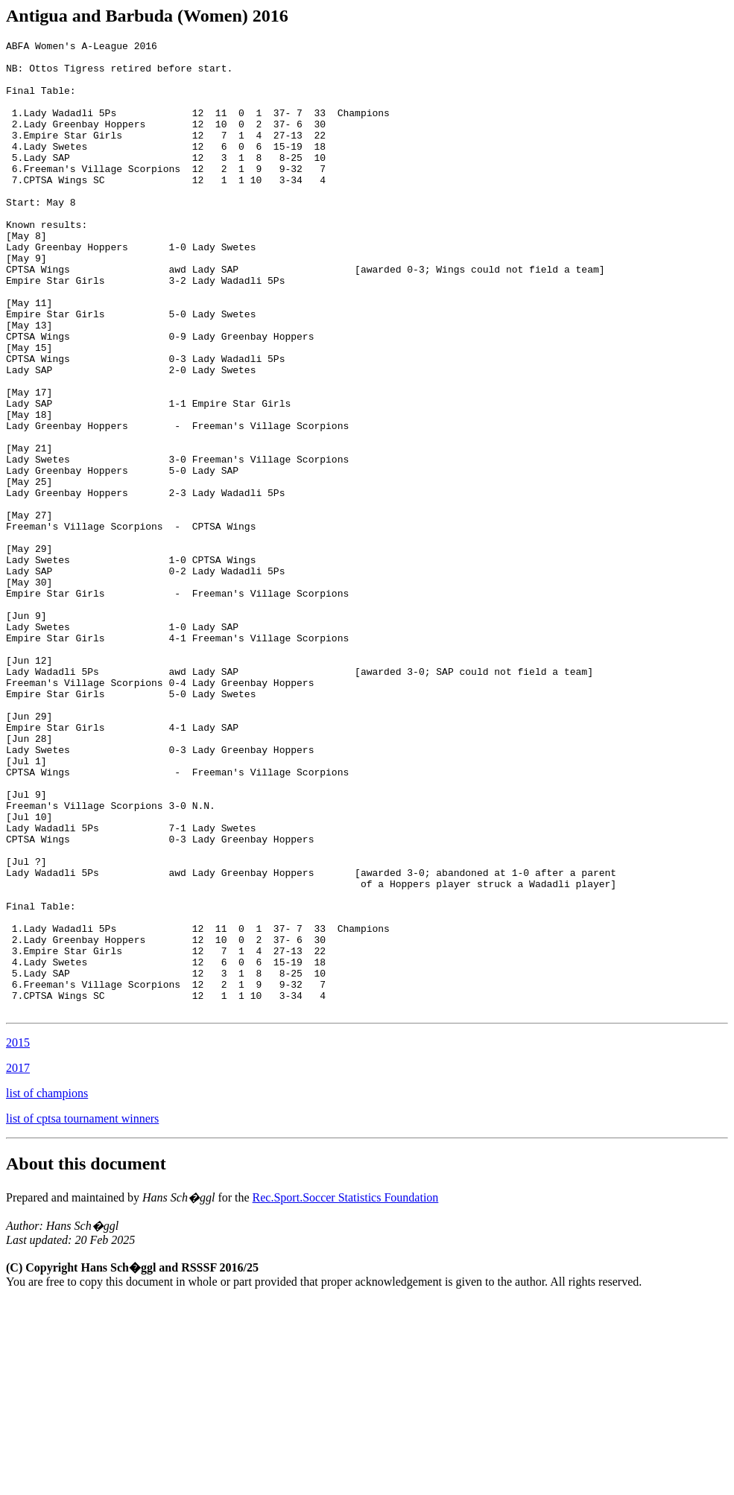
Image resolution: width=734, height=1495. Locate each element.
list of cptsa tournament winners (82, 1313)
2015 (18, 1237)
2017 (18, 1262)
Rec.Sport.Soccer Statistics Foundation (346, 1392)
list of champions (47, 1287)
